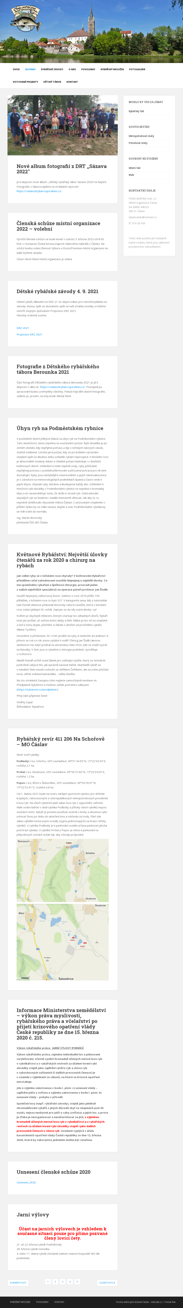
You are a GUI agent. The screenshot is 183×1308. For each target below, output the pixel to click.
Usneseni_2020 (26, 1182)
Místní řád (134, 168)
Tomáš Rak (169, 1302)
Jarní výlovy (33, 1214)
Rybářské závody (52, 69)
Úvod (16, 69)
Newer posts (18, 1282)
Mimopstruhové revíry (141, 136)
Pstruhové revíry (138, 143)
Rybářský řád (136, 111)
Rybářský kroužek (112, 69)
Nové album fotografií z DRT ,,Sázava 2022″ (62, 169)
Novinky (30, 69)
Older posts (107, 1282)
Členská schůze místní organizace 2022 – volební (58, 226)
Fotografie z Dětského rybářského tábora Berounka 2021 (58, 369)
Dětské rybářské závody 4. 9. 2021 (57, 291)
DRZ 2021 (23, 328)
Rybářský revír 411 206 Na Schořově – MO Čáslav (61, 741)
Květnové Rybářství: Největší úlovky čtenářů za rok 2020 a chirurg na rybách (62, 560)
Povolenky (88, 69)
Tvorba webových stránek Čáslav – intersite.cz (139, 1302)
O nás (72, 69)
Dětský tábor (52, 81)
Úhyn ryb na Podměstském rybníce (60, 428)
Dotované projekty (25, 81)
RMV (131, 175)
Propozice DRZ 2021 (29, 334)
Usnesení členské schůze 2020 (53, 1172)
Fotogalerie (137, 69)
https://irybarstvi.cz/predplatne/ (37, 689)
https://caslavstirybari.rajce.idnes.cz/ (39, 191)
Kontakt (72, 81)
